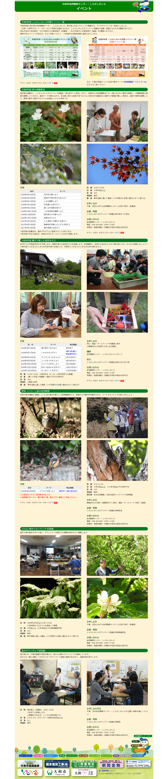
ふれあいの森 (94, 755)
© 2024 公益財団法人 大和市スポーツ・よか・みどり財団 (120, 773)
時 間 (89, 187)
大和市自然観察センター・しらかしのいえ (84, 4)
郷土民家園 (83, 755)
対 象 (89, 190)
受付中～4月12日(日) (68, 491)
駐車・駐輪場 (125, 755)
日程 (22, 187)
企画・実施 (92, 211)
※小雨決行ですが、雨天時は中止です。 (36, 494)
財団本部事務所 (137, 755)
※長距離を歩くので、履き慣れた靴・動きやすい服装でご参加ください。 (49, 497)
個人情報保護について (107, 770)
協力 (89, 359)
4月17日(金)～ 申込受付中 (71, 352)
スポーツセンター (26, 755)
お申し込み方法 (94, 708)
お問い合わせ (93, 219)
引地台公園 (38, 755)
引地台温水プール (51, 755)
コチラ (52, 83)
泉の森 (62, 755)
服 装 (89, 198)
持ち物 (89, 494)
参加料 (89, 195)
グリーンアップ (106, 755)
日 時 (22, 622)
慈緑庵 (116, 755)
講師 (89, 351)
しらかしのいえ (72, 755)
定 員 (89, 193)
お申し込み (92, 203)
